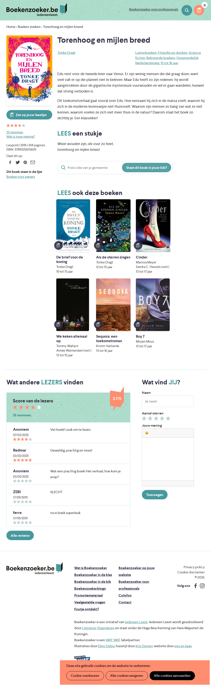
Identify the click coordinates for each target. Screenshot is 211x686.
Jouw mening (152, 430)
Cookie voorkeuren (85, 675)
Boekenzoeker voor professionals (153, 9)
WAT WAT (113, 644)
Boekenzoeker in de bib (92, 586)
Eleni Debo (106, 650)
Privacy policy (194, 571)
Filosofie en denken (172, 52)
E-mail (32, 162)
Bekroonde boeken (160, 58)
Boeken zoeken (186, 10)
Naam (146, 397)
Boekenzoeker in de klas (93, 579)
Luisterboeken (146, 52)
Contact (125, 606)
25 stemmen (14, 132)
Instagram (201, 590)
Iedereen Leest (136, 626)
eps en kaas (183, 650)
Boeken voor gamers (20, 177)
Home (10, 26)
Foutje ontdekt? (86, 613)
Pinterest (25, 162)
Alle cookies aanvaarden (171, 675)
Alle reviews (20, 540)
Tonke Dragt (66, 52)
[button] (147, 437)
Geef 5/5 (169, 424)
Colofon (125, 600)
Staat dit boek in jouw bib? (146, 167)
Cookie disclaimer (191, 576)
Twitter (17, 162)
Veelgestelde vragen (89, 606)
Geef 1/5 (145, 424)
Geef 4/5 (163, 424)
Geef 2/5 (151, 424)
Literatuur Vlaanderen (98, 632)
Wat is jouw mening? (20, 136)
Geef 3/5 (157, 424)
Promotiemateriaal (88, 600)
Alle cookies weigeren (126, 675)
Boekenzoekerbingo (90, 593)
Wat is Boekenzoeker (90, 572)
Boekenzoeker (36, 9)
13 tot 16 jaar (169, 63)
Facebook (10, 162)
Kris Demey (144, 650)
